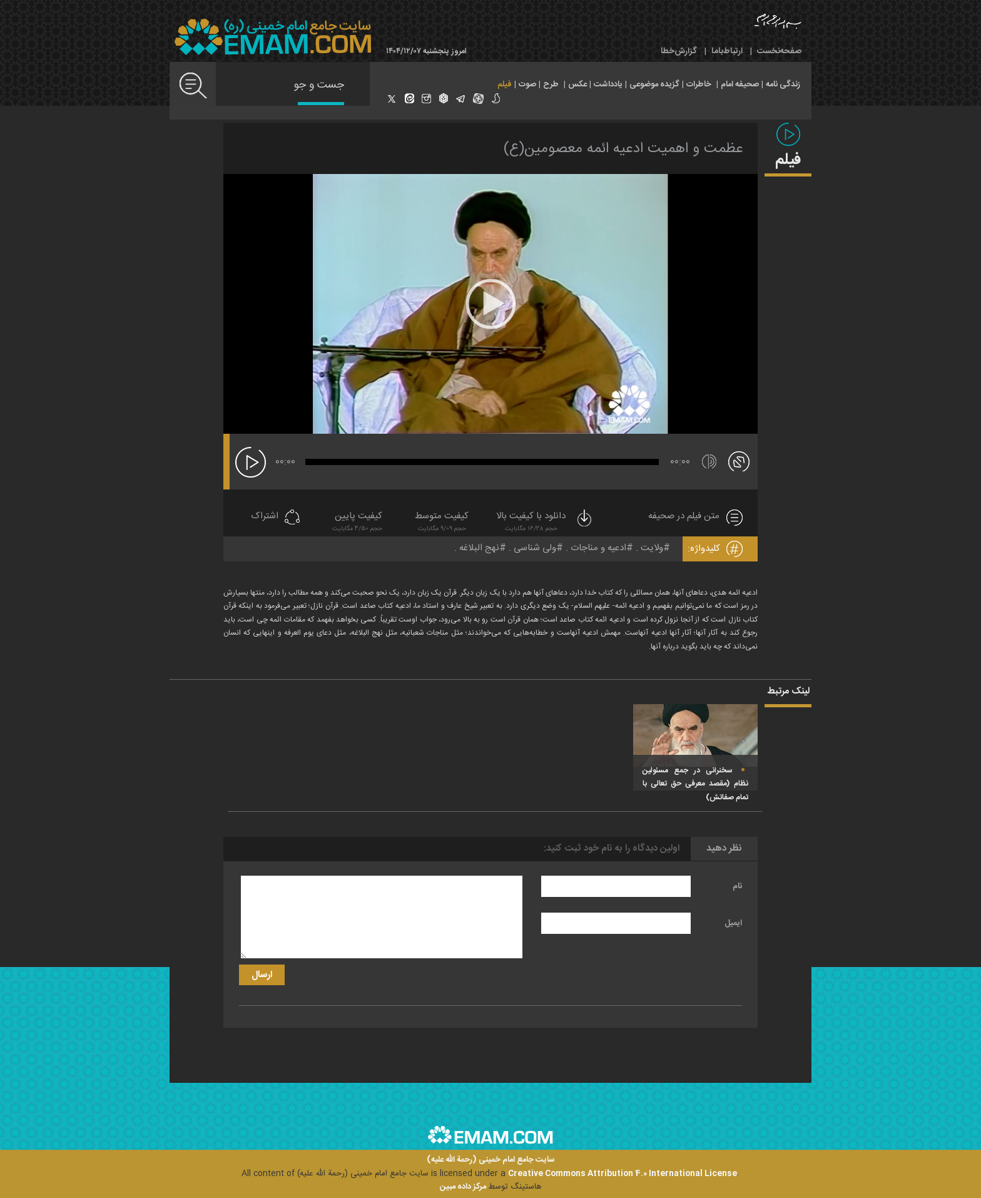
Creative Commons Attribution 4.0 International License (622, 1173)
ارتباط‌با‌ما (727, 51)
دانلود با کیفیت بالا (545, 522)
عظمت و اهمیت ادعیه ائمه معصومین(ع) (623, 149)
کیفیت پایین (357, 522)
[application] (490, 304)
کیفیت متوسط (442, 522)
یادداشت (608, 84)
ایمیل (733, 923)
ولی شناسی (535, 548)
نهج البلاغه (479, 548)
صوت (527, 84)
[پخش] (251, 462)
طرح (551, 84)
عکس (577, 84)
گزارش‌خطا (679, 51)
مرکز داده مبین (463, 1187)
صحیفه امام (740, 84)
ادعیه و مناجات (598, 548)
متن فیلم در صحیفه (683, 516)
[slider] (482, 462)
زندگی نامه (783, 84)
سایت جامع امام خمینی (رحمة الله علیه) (491, 1160)
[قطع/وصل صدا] (709, 461)
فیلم (504, 84)
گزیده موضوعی (654, 84)
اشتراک (264, 516)
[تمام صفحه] (739, 460)
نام (737, 886)
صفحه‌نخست (779, 51)
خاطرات (698, 84)
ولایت (652, 548)
